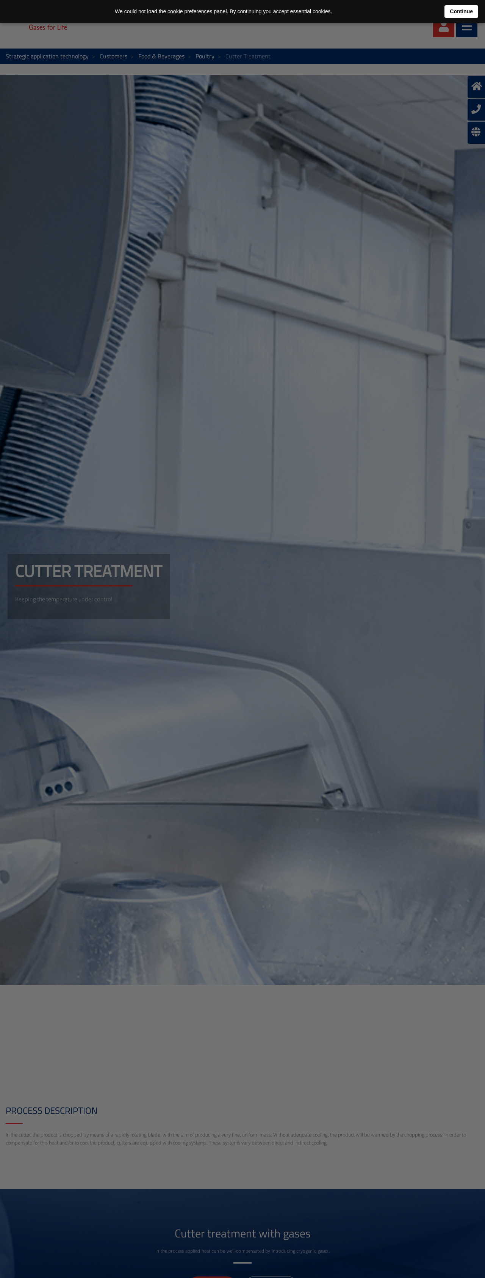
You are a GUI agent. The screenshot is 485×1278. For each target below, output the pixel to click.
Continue (461, 11)
